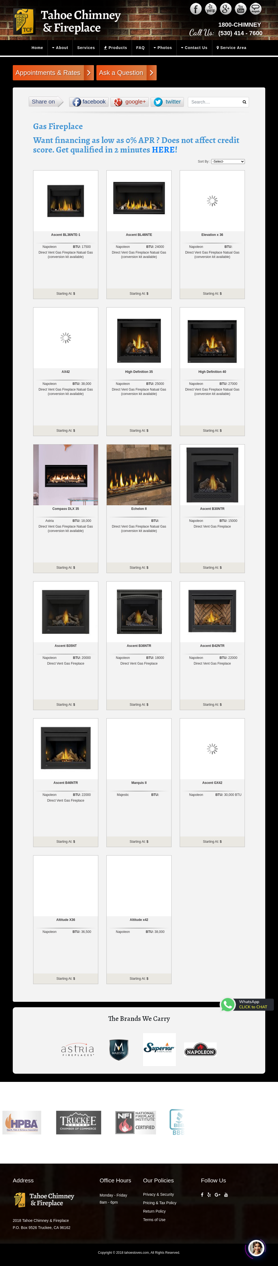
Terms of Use (154, 1220)
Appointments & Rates (53, 72)
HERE (163, 150)
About (59, 48)
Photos (161, 48)
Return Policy (154, 1211)
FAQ (140, 47)
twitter (167, 102)
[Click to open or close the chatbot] (256, 1248)
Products (114, 48)
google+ (129, 102)
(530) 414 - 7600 (240, 33)
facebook (89, 102)
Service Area (230, 48)
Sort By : (204, 161)
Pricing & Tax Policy (159, 1203)
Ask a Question (126, 72)
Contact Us (193, 48)
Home (37, 47)
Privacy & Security (158, 1194)
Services (86, 47)
